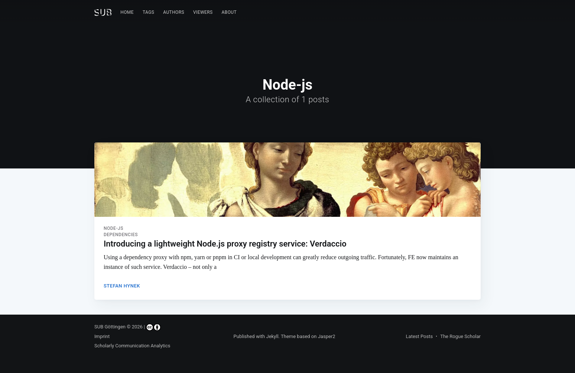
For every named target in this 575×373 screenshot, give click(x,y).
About (229, 12)
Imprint (102, 336)
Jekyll (272, 336)
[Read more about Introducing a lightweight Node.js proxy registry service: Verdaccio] (287, 179)
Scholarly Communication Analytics (132, 345)
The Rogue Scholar (460, 336)
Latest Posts (419, 336)
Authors (173, 12)
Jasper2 (326, 336)
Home (127, 12)
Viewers (203, 12)
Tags (148, 12)
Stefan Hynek (122, 286)
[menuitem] (127, 12)
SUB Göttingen (110, 326)
